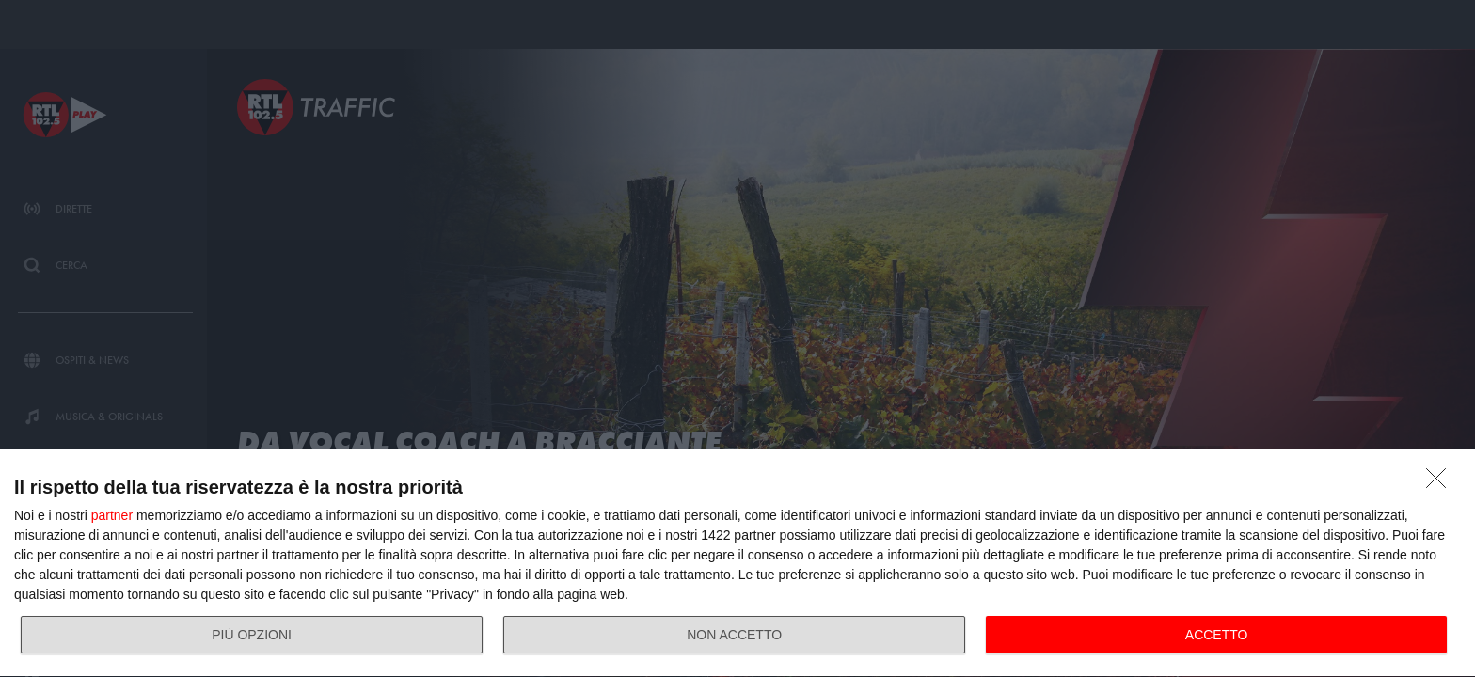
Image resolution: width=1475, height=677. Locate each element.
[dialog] (737, 563)
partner (112, 515)
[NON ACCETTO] (1441, 483)
